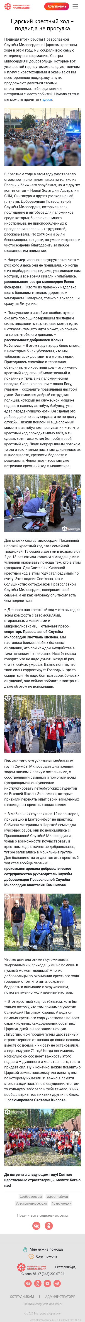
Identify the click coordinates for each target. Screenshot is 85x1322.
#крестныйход (57, 1196)
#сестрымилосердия (31, 1203)
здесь (47, 99)
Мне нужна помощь (42, 1249)
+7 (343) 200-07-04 (50, 1274)
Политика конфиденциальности (43, 1304)
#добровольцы (30, 1196)
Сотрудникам (22, 1297)
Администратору (60, 1297)
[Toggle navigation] (75, 6)
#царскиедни (61, 1203)
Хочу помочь (57, 6)
